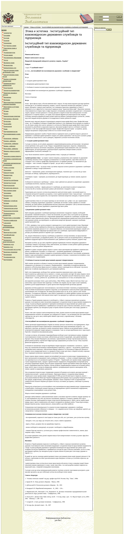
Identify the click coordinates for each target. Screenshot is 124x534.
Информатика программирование (8, 226)
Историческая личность (11, 188)
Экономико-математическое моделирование (12, 164)
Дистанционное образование (12, 57)
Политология (8, 126)
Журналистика (8, 65)
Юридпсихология (9, 185)
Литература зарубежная (11, 180)
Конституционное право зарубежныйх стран (11, 71)
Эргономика (7, 170)
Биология (6, 230)
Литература (7, 178)
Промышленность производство (9, 214)
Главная (26, 27)
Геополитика (8, 43)
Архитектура (8, 33)
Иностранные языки (10, 190)
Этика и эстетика (9, 167)
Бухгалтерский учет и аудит (12, 249)
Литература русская (10, 183)
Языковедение (8, 175)
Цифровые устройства (10, 201)
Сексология (7, 223)
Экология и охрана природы (12, 156)
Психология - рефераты (11, 138)
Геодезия (6, 38)
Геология (6, 40)
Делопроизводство (9, 52)
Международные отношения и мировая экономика (12, 103)
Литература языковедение (11, 90)
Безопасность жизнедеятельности (9, 241)
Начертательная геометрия (12, 116)
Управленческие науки (11, 208)
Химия (6, 154)
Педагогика (7, 121)
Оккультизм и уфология (11, 119)
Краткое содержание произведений (9, 80)
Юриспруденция (9, 173)
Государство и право (10, 45)
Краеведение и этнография (12, 218)
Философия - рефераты (11, 148)
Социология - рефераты (11, 143)
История (6, 203)
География (7, 35)
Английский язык (9, 235)
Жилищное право (9, 63)
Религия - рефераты (10, 141)
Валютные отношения (10, 252)
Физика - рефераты (9, 146)
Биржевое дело (8, 247)
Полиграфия (7, 124)
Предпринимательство (10, 131)
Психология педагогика (11, 211)
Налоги (6, 114)
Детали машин (8, 55)
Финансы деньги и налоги (12, 151)
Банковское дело (9, 244)
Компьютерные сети (10, 68)
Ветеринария (8, 254)
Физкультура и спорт (10, 232)
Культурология (8, 88)
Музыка (6, 111)
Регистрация (119, 19)
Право (6, 129)
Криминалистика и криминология (9, 84)
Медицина (7, 100)
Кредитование (8, 260)
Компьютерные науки (10, 206)
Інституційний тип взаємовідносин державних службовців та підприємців (65, 27)
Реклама (6, 198)
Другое (6, 60)
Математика (7, 97)
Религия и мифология (10, 220)
